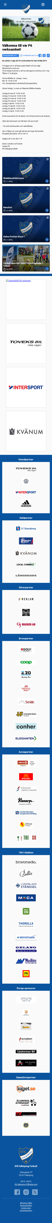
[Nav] (5, 4)
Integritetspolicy (26, 1211)
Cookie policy (26, 1208)
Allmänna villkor (26, 1203)
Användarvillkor (26, 1206)
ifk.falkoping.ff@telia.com (26, 1184)
